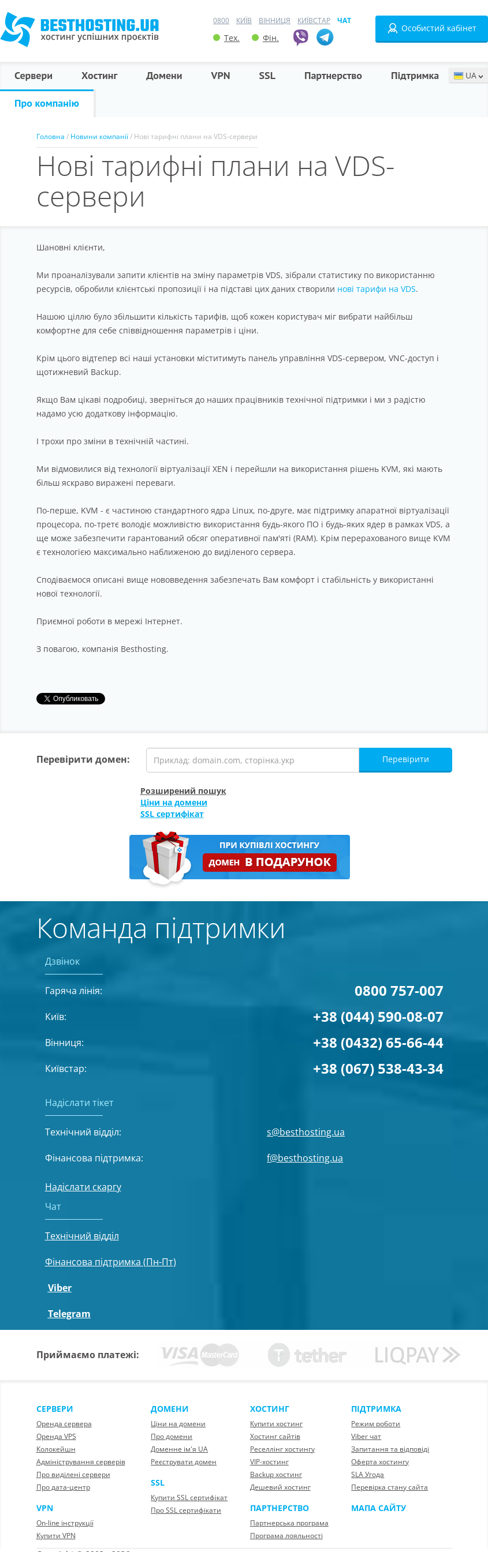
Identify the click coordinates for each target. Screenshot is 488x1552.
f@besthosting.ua (305, 1158)
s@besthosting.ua (306, 1132)
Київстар (313, 20)
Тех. (226, 37)
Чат (344, 20)
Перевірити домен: (83, 759)
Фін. (265, 37)
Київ (244, 20)
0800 (221, 20)
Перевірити (405, 758)
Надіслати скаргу (83, 1186)
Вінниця (274, 20)
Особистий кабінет (431, 28)
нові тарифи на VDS (376, 288)
